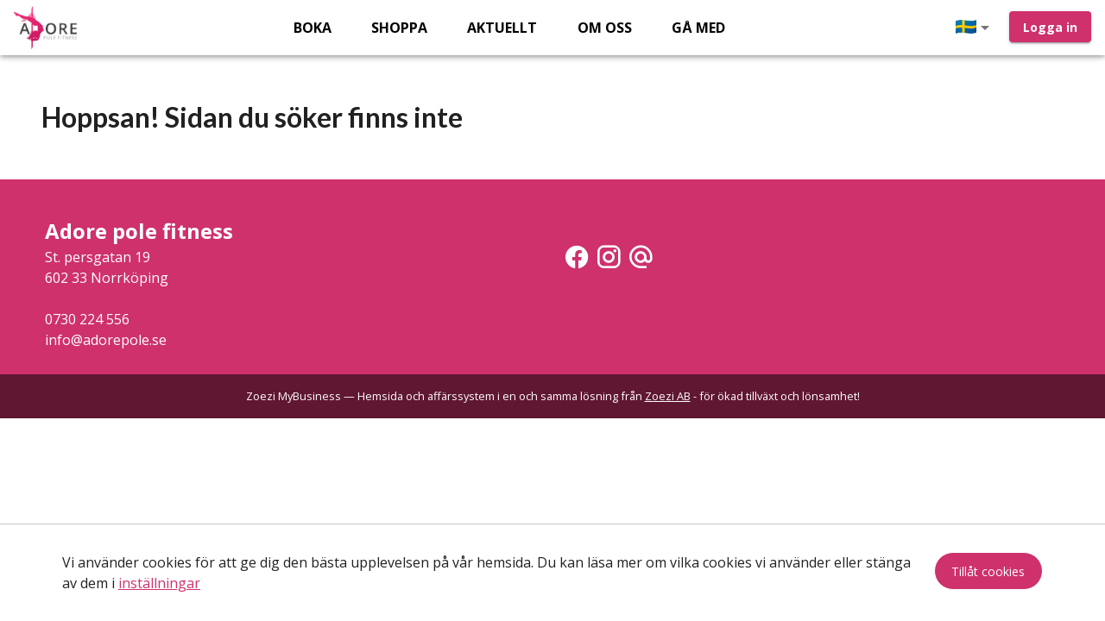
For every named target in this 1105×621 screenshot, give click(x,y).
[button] (975, 27)
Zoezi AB (668, 396)
